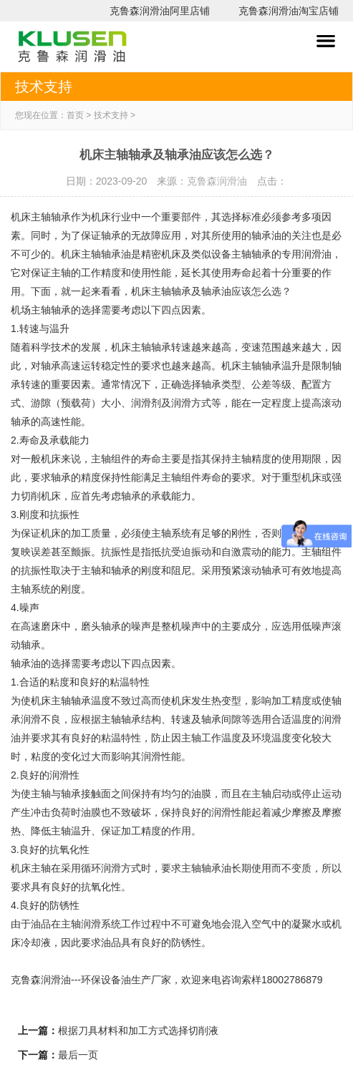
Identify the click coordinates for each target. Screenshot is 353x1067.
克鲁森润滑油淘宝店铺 (288, 10)
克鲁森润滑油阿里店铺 (160, 10)
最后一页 (78, 1055)
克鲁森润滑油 (217, 181)
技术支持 (111, 115)
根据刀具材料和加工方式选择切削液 (138, 1030)
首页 (75, 115)
